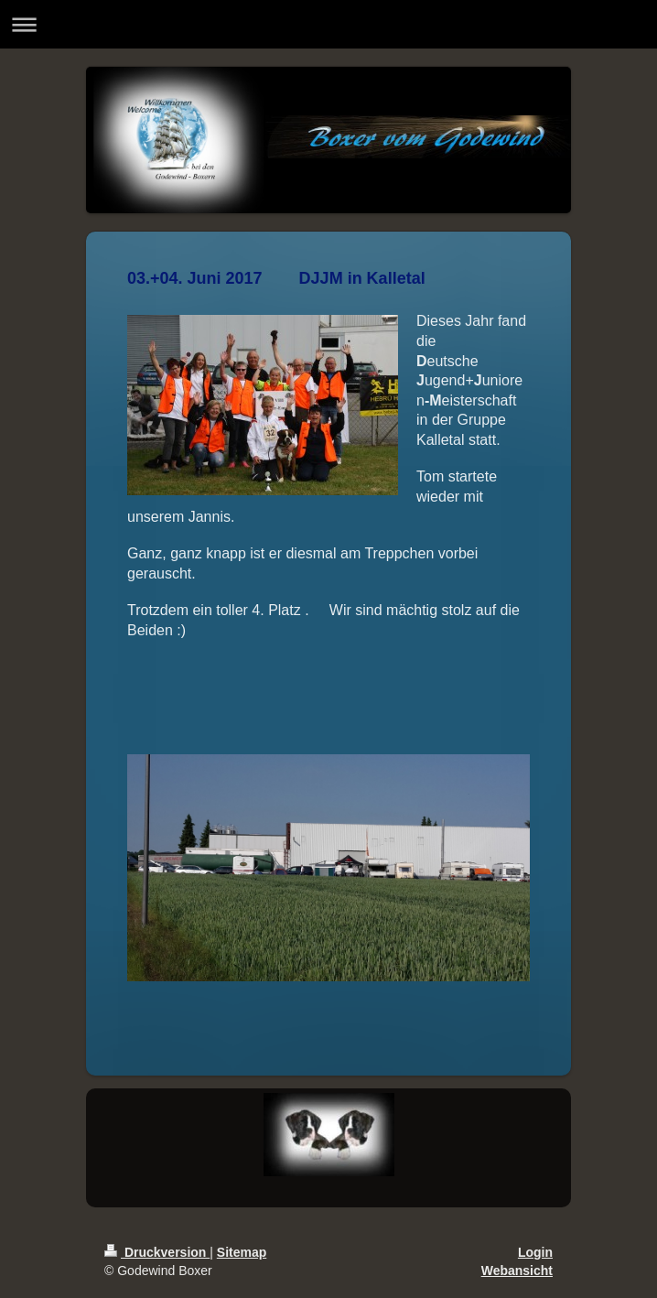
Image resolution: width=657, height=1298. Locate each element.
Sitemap (241, 1252)
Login (535, 1252)
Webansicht (517, 1270)
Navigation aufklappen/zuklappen (328, 24)
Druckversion (157, 1252)
